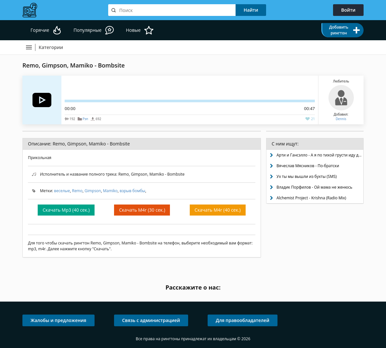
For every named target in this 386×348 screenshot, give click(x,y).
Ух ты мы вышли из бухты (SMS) (307, 176)
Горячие (40, 30)
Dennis (341, 119)
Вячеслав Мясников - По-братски (308, 165)
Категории (51, 47)
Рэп (85, 119)
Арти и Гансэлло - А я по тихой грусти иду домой (320, 155)
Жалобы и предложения (58, 320)
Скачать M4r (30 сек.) (142, 210)
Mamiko (110, 190)
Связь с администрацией (151, 320)
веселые (62, 190)
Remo (77, 190)
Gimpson (92, 190)
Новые (133, 30)
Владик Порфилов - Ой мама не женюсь (314, 187)
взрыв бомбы (132, 190)
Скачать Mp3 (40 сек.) (66, 210)
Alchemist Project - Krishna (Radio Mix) (311, 198)
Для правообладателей (242, 320)
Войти (348, 10)
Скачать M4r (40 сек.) (218, 210)
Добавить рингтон (338, 30)
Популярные (87, 30)
